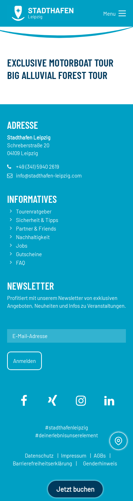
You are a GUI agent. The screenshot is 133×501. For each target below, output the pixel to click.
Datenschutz (39, 455)
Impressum (73, 455)
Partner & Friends (36, 228)
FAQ (20, 262)
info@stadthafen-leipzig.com (49, 175)
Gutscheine (29, 254)
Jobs (21, 245)
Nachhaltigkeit (33, 237)
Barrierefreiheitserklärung (42, 463)
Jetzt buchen (75, 489)
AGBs (100, 455)
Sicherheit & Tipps (37, 220)
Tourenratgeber (33, 211)
